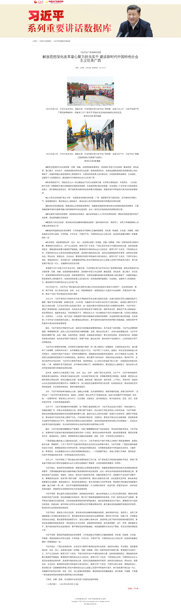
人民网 (34, 41)
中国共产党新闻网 (45, 41)
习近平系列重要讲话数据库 (62, 41)
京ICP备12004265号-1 (90, 604)
